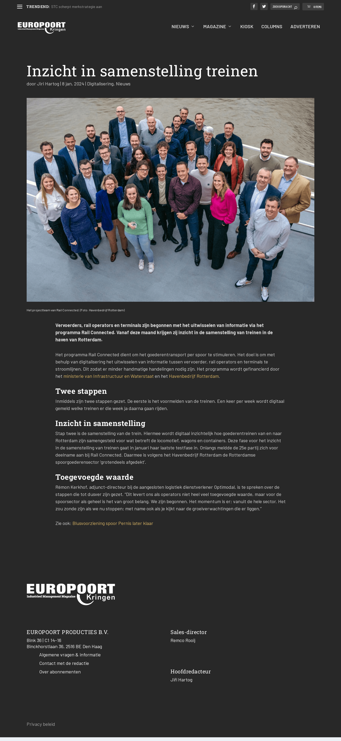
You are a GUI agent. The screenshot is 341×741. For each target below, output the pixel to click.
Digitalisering (100, 87)
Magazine (214, 30)
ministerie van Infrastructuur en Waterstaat (108, 380)
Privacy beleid (41, 728)
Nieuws (180, 30)
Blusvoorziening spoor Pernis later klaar (112, 527)
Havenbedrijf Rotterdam (194, 380)
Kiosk (246, 30)
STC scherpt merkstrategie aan (76, 6)
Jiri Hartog (48, 87)
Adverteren (305, 30)
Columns (271, 30)
